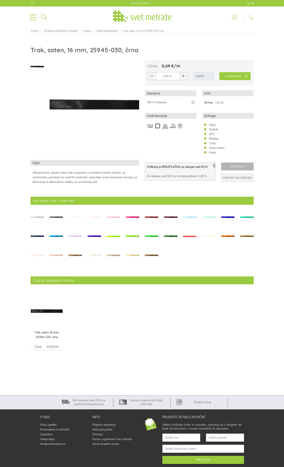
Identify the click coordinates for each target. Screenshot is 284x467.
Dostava (97, 435)
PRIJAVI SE (203, 461)
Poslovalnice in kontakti (54, 430)
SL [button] (250, 3)
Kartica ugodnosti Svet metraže (112, 440)
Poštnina (237, 167)
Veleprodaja (47, 440)
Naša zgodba (48, 425)
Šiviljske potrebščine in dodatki (61, 31)
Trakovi (87, 31)
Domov (35, 31)
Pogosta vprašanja (104, 425)
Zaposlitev (46, 435)
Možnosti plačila (102, 430)
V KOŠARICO (236, 77)
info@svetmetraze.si (52, 445)
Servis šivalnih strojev (105, 445)
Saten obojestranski (107, 31)
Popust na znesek (237, 179)
